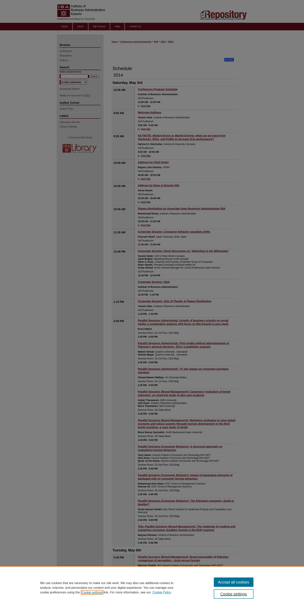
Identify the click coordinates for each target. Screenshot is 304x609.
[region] (152, 587)
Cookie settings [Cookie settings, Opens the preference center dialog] (233, 594)
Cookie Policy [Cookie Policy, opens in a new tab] (161, 592)
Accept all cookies (233, 582)
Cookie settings (92, 592)
